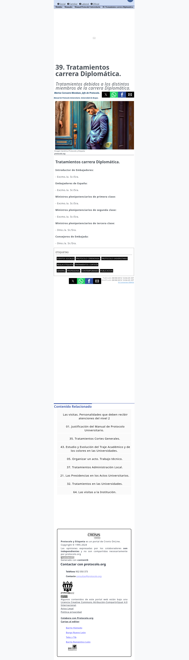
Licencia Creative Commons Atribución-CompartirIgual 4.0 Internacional (94, 604)
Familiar (73, 3)
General (61, 270)
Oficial (96, 3)
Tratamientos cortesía (86, 264)
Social (63, 3)
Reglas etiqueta (65, 264)
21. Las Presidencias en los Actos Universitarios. (94, 475)
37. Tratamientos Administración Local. (95, 467)
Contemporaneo (90, 270)
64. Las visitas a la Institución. (94, 492)
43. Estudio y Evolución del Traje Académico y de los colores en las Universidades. (95, 448)
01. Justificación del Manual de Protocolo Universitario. (95, 428)
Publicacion (106, 270)
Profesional (73, 270)
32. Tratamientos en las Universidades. (95, 484)
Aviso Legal (67, 608)
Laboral (85, 3)
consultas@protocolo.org (89, 576)
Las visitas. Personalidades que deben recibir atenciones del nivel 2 (95, 416)
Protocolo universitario (114, 258)
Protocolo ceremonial (88, 258)
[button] (106, 95)
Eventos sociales (65, 258)
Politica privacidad (71, 612)
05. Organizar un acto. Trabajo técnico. (95, 459)
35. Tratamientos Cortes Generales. (95, 438)
